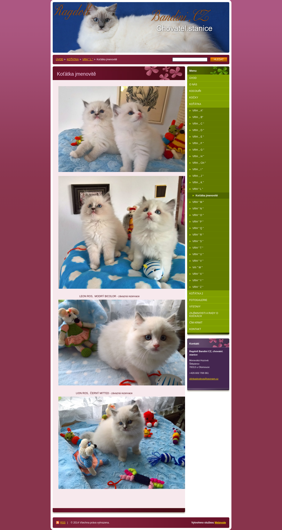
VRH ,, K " (198, 182)
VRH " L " (87, 59)
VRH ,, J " (197, 175)
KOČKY (193, 97)
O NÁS (193, 84)
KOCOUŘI (195, 91)
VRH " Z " (197, 287)
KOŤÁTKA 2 (196, 293)
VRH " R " (198, 234)
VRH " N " (198, 208)
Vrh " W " (197, 267)
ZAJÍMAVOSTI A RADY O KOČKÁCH (203, 315)
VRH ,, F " (198, 143)
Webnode (220, 522)
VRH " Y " (197, 280)
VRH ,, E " (198, 136)
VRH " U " (198, 254)
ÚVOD (59, 59)
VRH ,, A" (197, 110)
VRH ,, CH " (199, 162)
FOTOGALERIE (198, 300)
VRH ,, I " (197, 169)
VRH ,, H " (198, 156)
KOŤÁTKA (73, 59)
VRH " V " (197, 260)
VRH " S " (197, 241)
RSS (63, 522)
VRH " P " (197, 221)
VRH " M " (198, 202)
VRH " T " (197, 247)
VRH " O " (198, 215)
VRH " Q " (198, 228)
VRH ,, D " (198, 130)
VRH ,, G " (198, 149)
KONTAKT (195, 329)
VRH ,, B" (197, 117)
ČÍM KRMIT (196, 322)
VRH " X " (197, 273)
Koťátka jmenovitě (207, 195)
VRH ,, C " (198, 123)
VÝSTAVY (195, 306)
